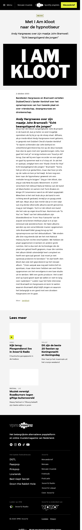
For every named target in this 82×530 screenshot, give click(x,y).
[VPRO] (50, 507)
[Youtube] (28, 444)
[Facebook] (19, 444)
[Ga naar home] (40, 5)
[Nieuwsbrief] (69, 5)
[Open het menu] (8, 5)
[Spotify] (11, 444)
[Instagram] (15, 444)
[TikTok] (23, 444)
